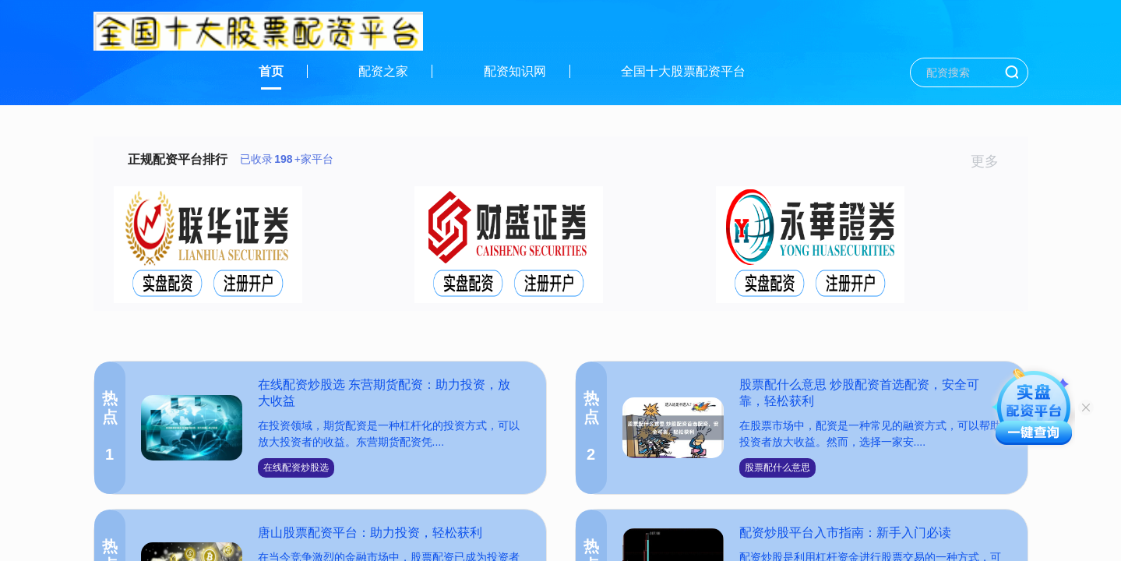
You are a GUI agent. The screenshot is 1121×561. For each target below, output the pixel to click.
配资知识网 (515, 71)
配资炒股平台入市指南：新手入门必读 (845, 532)
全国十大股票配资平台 (683, 71)
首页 (271, 71)
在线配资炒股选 (296, 467)
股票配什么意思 (777, 467)
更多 (991, 161)
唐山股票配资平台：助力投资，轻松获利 (370, 532)
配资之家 (383, 71)
